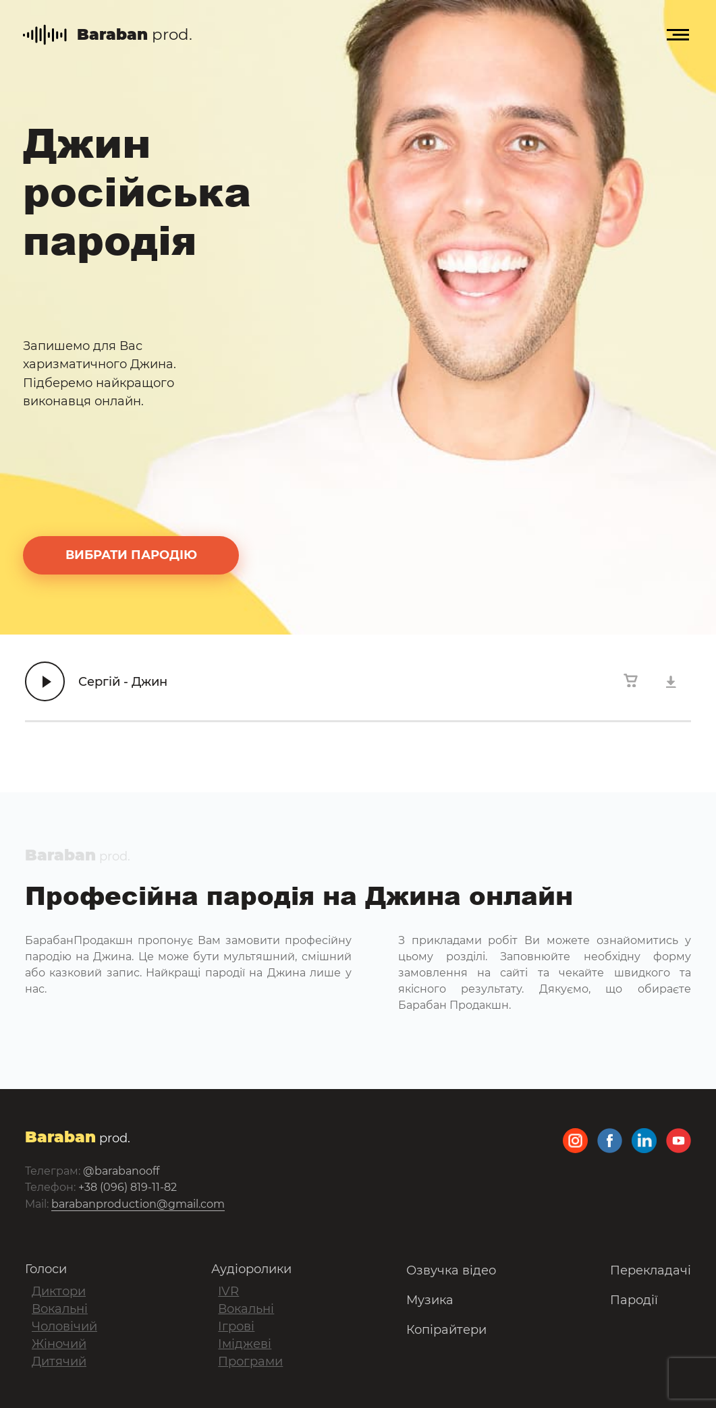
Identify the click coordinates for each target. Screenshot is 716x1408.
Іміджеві (244, 1344)
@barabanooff (121, 1171)
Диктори (59, 1291)
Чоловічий (64, 1326)
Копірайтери (446, 1329)
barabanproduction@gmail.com (138, 1204)
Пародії (634, 1300)
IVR (228, 1291)
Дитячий (59, 1361)
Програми (250, 1361)
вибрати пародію (131, 555)
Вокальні (60, 1308)
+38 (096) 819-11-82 (127, 1187)
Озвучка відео (451, 1270)
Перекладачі (650, 1270)
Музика (429, 1300)
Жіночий (59, 1344)
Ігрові (236, 1326)
